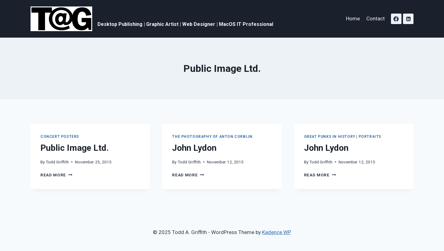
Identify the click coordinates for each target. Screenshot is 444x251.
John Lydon (194, 148)
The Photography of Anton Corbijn (212, 136)
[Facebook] (396, 19)
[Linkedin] (408, 19)
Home (353, 18)
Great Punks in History (329, 136)
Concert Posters (59, 136)
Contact (375, 18)
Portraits (370, 136)
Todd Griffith (57, 161)
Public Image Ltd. (74, 148)
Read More (56, 174)
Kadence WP (276, 232)
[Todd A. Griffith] (152, 18)
